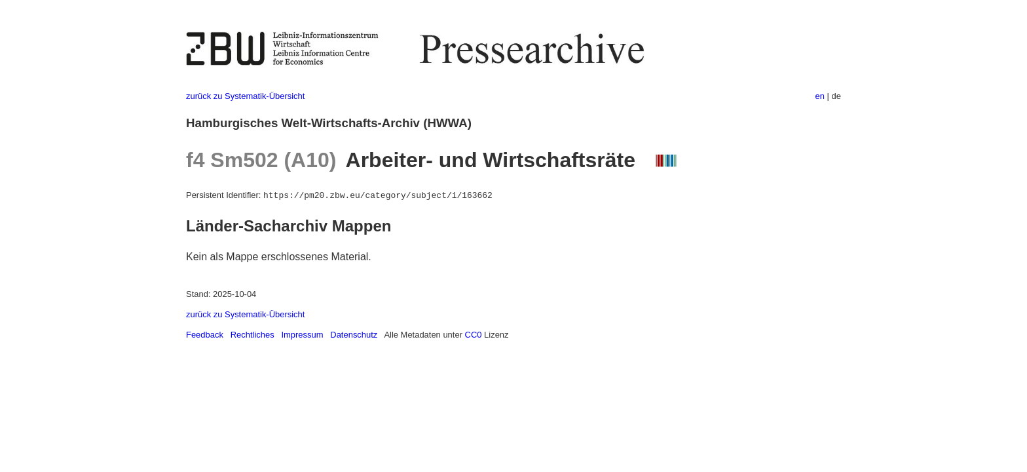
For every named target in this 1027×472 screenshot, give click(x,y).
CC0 (473, 335)
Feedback (204, 335)
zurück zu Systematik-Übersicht (245, 96)
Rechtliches (252, 335)
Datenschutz (353, 335)
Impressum (302, 335)
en (820, 96)
